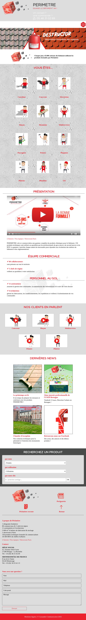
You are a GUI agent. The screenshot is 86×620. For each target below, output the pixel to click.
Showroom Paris (30, 239)
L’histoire (10, 239)
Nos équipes (19, 239)
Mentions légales (30, 617)
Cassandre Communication (48, 617)
